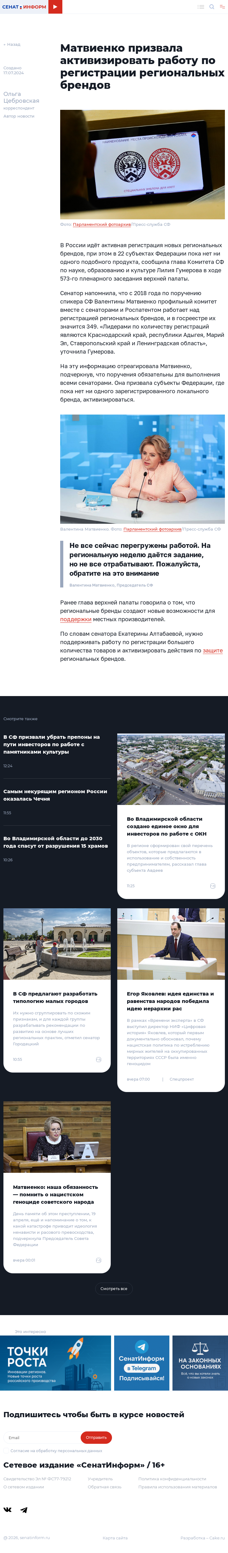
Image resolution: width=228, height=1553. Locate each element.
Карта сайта (115, 1537)
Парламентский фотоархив (102, 224)
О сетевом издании (23, 1486)
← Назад (11, 44)
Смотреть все (114, 1288)
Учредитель (100, 1478)
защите (213, 650)
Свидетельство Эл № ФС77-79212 (37, 1478)
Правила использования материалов (177, 1486)
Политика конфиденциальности (172, 1478)
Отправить (96, 1437)
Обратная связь (104, 1486)
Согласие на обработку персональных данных (56, 1450)
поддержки (76, 619)
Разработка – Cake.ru (203, 1537)
